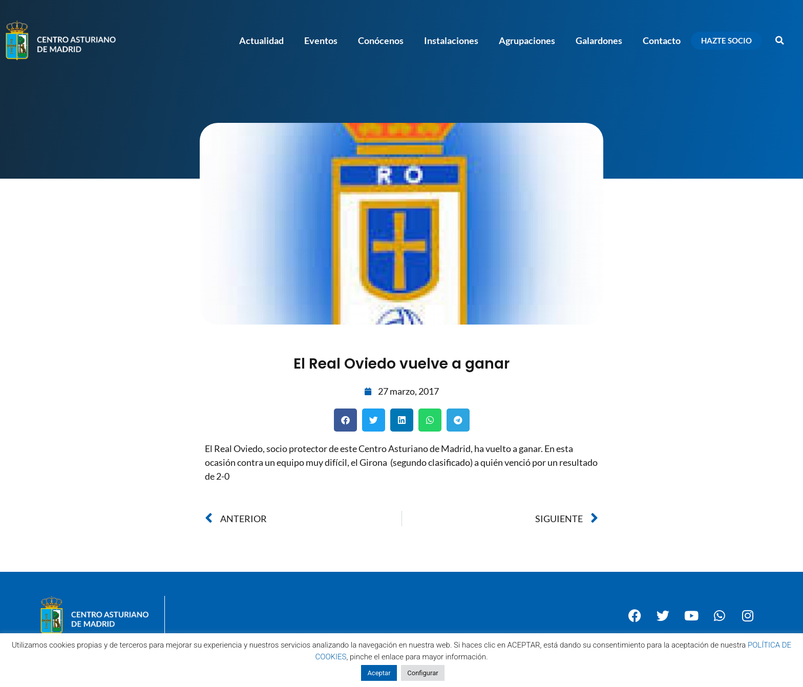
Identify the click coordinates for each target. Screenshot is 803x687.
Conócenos (381, 40)
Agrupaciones (527, 40)
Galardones (599, 40)
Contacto (662, 40)
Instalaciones (451, 40)
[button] (780, 40)
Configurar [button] (422, 673)
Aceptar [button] (378, 673)
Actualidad (261, 40)
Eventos (320, 40)
